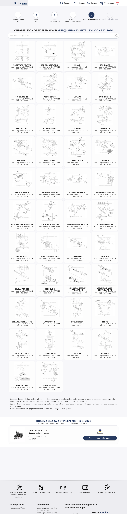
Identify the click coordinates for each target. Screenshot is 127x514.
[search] (116, 36)
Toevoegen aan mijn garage (100, 438)
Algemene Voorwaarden (47, 508)
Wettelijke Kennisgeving (47, 513)
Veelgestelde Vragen (18, 508)
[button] (17, 434)
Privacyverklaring (44, 510)
